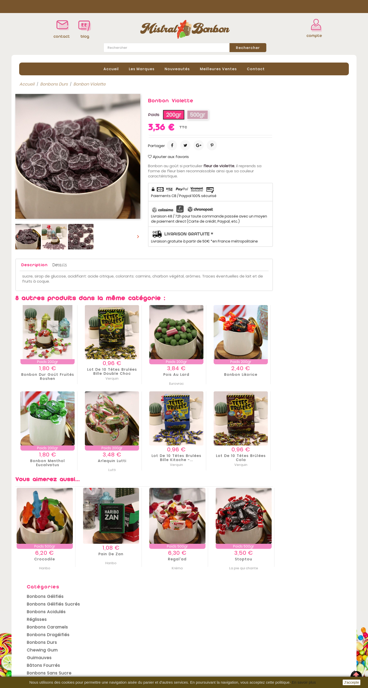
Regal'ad (253, 559)
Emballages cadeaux (46, 209)
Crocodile (120, 559)
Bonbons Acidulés (42, 124)
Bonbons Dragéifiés (44, 147)
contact (61, 36)
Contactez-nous (119, 665)
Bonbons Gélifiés (41, 109)
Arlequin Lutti (188, 460)
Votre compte (203, 628)
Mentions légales (119, 642)
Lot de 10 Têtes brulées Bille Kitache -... (252, 457)
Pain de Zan (186, 554)
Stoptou (319, 559)
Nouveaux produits (34, 642)
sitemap (110, 672)
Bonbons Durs (38, 155)
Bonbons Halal (38, 193)
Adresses (197, 656)
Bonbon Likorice (316, 374)
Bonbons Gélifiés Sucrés (49, 117)
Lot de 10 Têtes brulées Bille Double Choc (188, 371)
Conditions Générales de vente (133, 650)
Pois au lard (252, 374)
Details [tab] (135, 264)
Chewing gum (38, 163)
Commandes (201, 641)
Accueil (111, 68)
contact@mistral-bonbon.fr (311, 661)
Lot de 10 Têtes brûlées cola (317, 457)
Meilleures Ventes (218, 68)
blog (84, 36)
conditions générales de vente (135, 608)
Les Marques (142, 68)
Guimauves (35, 170)
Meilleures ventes (33, 650)
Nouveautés (177, 68)
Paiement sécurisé (121, 657)
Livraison (111, 634)
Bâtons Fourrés (39, 178)
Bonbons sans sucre (45, 186)
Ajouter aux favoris (244, 156)
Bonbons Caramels (43, 140)
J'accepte (351, 682)
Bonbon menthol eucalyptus (123, 462)
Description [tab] (110, 264)
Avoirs (194, 648)
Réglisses (33, 132)
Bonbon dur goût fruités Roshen (123, 376)
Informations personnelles (214, 633)
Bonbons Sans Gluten (46, 201)
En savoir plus (304, 682)
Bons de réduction (206, 664)
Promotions (27, 634)
